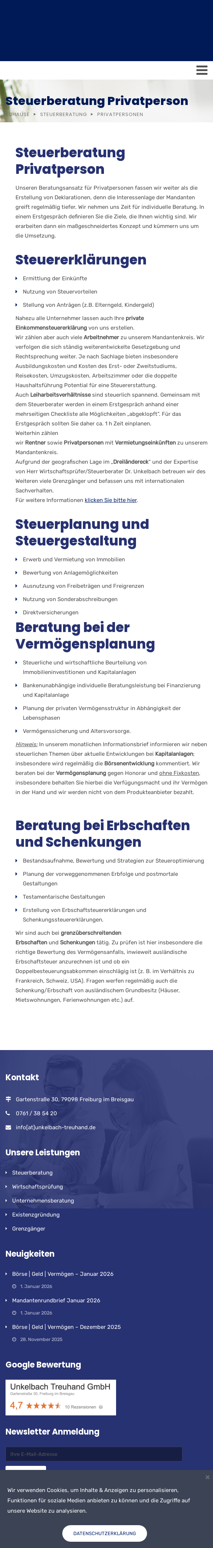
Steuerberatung (63, 114)
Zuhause (18, 114)
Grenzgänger (28, 1228)
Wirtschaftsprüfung (37, 1186)
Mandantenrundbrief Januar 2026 (56, 1300)
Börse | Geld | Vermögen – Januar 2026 (63, 1274)
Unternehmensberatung (43, 1200)
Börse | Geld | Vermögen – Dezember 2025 (66, 1327)
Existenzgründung (36, 1214)
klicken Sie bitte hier (111, 500)
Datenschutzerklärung (104, 1533)
